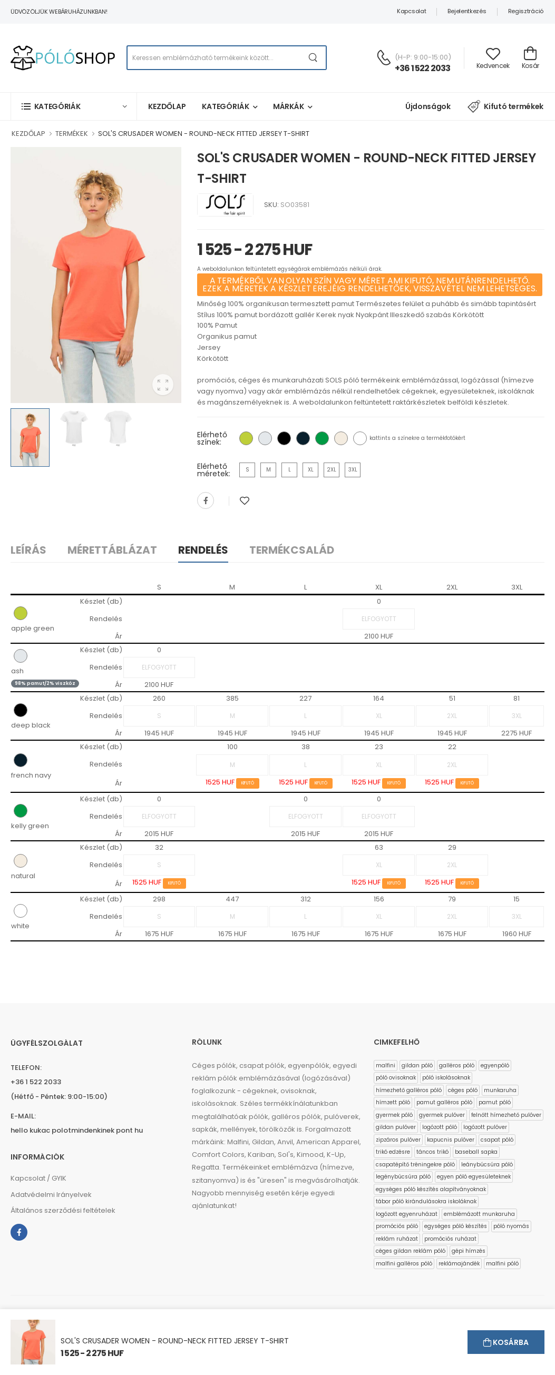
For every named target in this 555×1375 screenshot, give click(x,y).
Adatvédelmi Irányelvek (51, 1195)
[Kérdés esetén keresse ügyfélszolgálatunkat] (384, 57)
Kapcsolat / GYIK (38, 1178)
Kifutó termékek (505, 106)
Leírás (28, 550)
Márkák (288, 106)
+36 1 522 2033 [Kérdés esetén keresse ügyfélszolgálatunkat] (423, 68)
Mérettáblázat (112, 550)
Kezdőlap (167, 106)
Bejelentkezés (466, 11)
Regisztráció (525, 11)
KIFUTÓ (248, 783)
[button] (74, 106)
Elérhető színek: (212, 438)
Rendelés (203, 550)
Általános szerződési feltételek (63, 1210)
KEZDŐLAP (28, 134)
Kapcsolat (411, 11)
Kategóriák (225, 106)
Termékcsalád (291, 550)
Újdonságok (428, 106)
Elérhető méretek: (213, 470)
